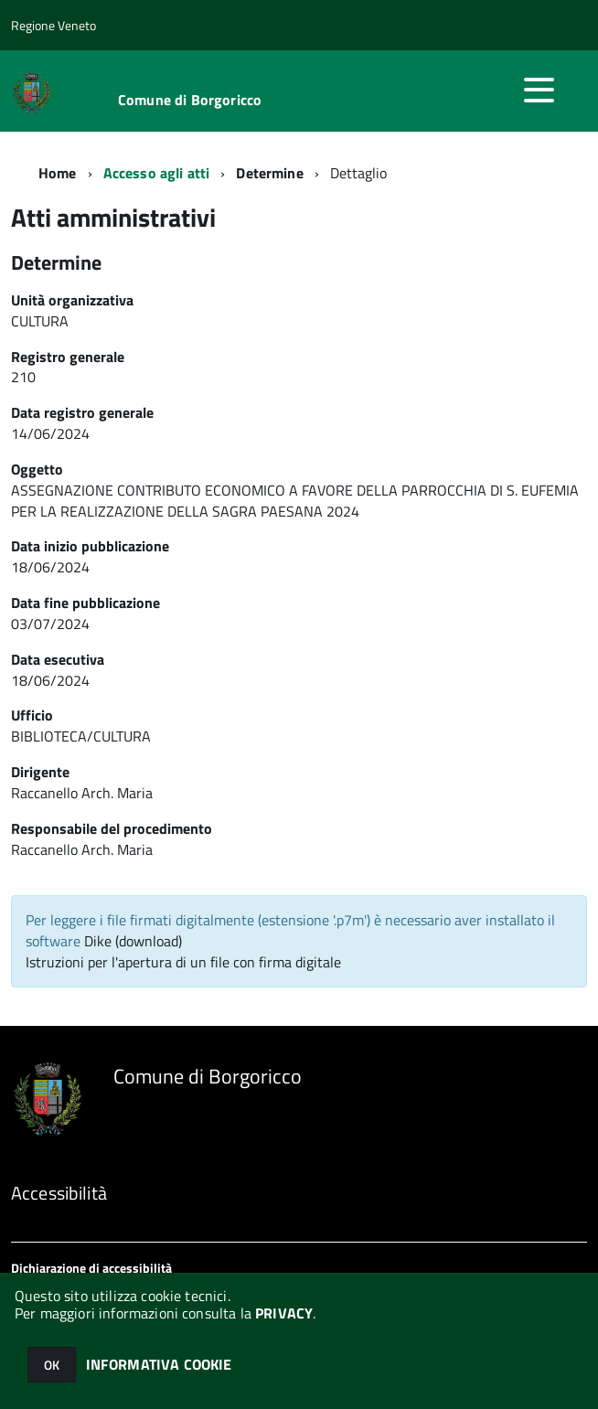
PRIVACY (284, 1313)
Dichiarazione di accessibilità (91, 1267)
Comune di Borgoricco (190, 99)
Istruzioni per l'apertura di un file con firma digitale (183, 962)
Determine (269, 173)
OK (51, 1364)
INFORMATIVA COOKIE (159, 1364)
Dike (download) (133, 941)
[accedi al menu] (538, 89)
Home (57, 173)
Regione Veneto (53, 25)
